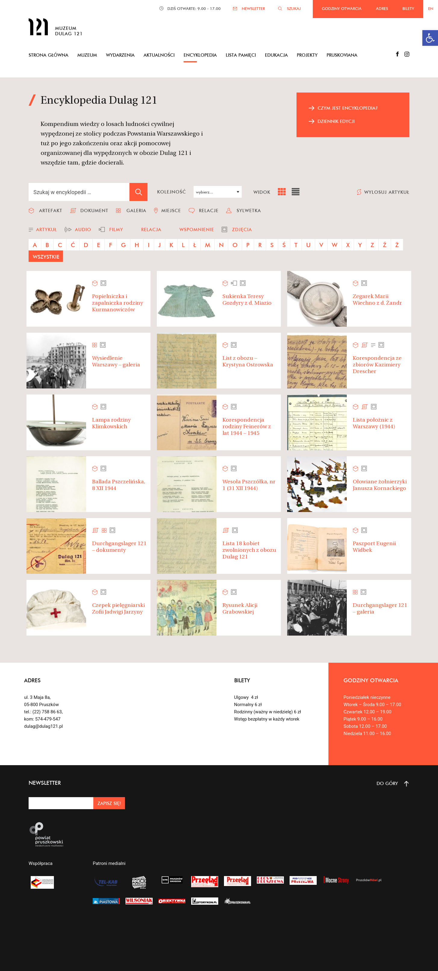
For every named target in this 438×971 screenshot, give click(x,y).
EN (430, 8)
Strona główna (48, 55)
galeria (136, 210)
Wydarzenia (120, 55)
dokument (94, 210)
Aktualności (159, 55)
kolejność (171, 192)
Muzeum (87, 55)
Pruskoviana (342, 55)
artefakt (50, 210)
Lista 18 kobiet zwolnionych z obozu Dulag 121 (249, 550)
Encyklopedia (200, 55)
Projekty (307, 55)
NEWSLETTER (253, 8)
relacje (209, 210)
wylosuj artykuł (386, 192)
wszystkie (46, 256)
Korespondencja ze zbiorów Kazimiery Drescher (377, 365)
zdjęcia (242, 229)
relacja (151, 229)
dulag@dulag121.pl (43, 726)
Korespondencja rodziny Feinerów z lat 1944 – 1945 (246, 426)
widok (261, 192)
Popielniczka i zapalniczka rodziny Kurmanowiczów (117, 303)
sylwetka (249, 210)
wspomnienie (196, 229)
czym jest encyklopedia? (348, 108)
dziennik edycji (336, 121)
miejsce (171, 210)
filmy (116, 229)
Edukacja (276, 55)
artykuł (46, 229)
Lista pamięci (241, 55)
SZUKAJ (294, 8)
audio (83, 229)
